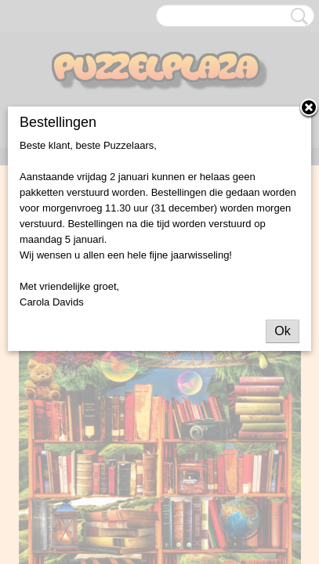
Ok (282, 331)
